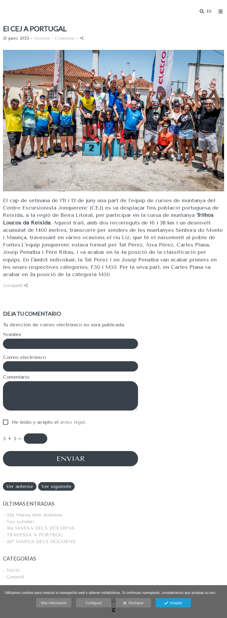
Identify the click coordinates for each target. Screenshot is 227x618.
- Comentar (64, 38)
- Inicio (11, 570)
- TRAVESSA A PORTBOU (33, 535)
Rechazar (133, 603)
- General (13, 577)
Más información (54, 603)
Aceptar (173, 603)
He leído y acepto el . (47, 422)
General (42, 38)
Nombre (12, 334)
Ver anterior (19, 486)
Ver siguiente (56, 486)
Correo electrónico (24, 357)
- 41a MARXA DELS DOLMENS (39, 528)
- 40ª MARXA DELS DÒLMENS (39, 541)
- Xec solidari (18, 521)
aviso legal (72, 422)
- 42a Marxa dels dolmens (32, 515)
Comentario (16, 377)
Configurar (93, 603)
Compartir (16, 285)
